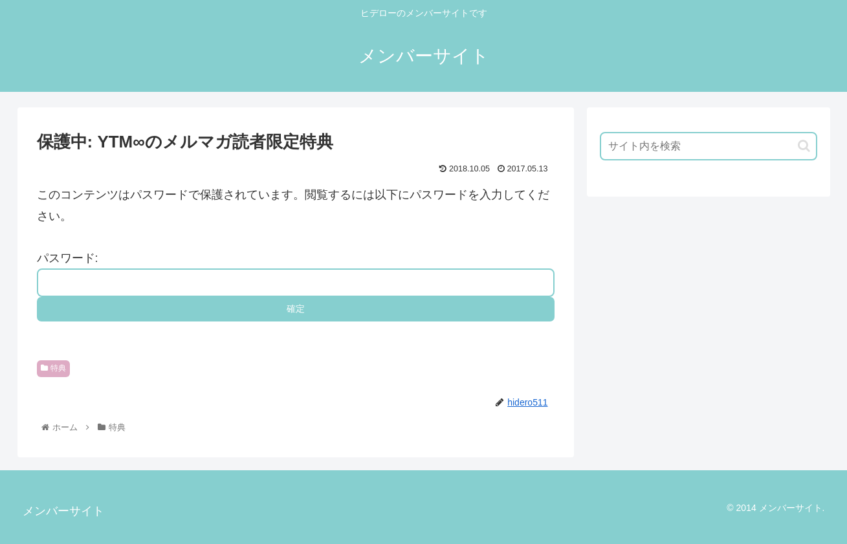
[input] (708, 146)
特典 (54, 368)
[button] (804, 145)
